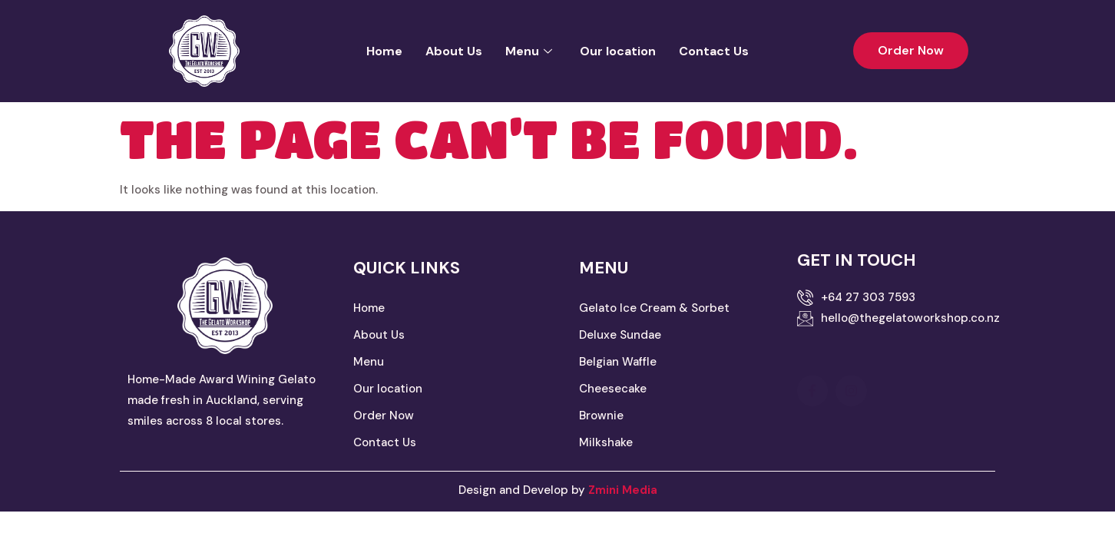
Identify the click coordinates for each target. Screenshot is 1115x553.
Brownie (601, 415)
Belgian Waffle (619, 361)
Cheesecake (613, 388)
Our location (618, 51)
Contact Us (714, 51)
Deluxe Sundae (620, 335)
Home (384, 51)
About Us (453, 51)
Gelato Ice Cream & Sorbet (656, 308)
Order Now (383, 415)
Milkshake (606, 442)
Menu (528, 51)
